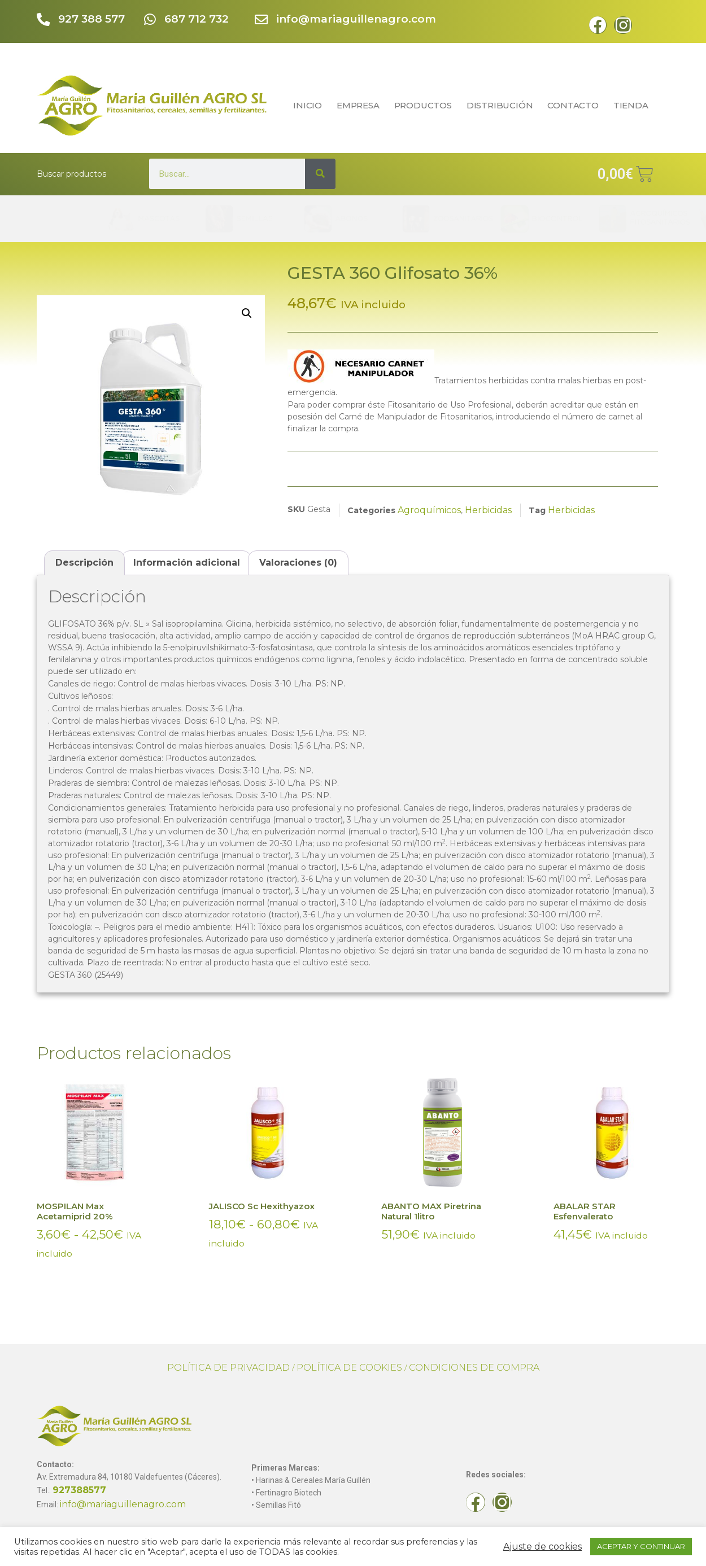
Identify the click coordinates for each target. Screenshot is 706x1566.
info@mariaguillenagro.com (358, 18)
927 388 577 (93, 18)
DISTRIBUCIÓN (500, 105)
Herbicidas (488, 510)
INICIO (307, 105)
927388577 (79, 1490)
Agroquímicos (429, 510)
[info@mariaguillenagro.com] (262, 20)
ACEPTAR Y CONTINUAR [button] (641, 1546)
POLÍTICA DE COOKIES (349, 1367)
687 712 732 (199, 18)
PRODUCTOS (423, 105)
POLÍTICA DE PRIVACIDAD (228, 1367)
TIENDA (633, 105)
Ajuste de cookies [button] (542, 1547)
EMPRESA (358, 105)
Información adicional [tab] (186, 562)
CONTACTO (572, 105)
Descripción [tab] (84, 562)
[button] (247, 313)
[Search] (320, 174)
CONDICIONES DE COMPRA (474, 1367)
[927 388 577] (44, 20)
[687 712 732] (150, 20)
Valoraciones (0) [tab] (298, 562)
